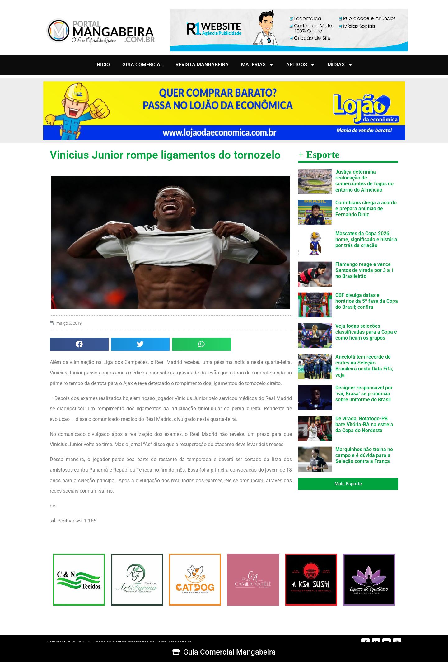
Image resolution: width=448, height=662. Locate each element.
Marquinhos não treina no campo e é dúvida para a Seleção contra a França (364, 455)
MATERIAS (257, 64)
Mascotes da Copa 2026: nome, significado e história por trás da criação (366, 239)
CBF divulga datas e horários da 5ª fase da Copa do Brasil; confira (366, 301)
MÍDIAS (340, 64)
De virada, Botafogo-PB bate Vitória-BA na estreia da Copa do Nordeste (364, 424)
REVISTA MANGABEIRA (202, 65)
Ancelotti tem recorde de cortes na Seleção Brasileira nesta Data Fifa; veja (364, 366)
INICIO (102, 65)
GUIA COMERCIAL (142, 65)
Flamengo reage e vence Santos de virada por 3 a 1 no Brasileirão (364, 270)
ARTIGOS (300, 64)
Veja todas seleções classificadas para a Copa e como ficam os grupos (366, 332)
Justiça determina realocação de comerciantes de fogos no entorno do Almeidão (364, 181)
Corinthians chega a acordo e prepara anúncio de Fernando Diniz (366, 208)
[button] (79, 344)
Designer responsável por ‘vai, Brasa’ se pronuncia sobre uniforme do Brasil (364, 393)
